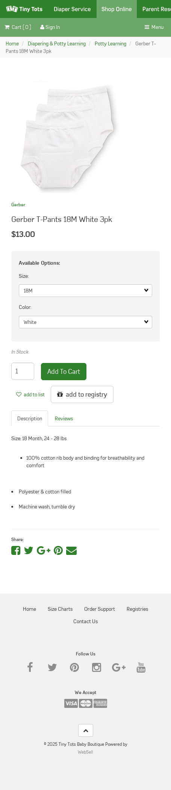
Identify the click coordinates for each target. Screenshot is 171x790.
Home (12, 43)
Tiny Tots (24, 9)
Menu (154, 27)
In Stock (20, 351)
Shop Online (117, 9)
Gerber (18, 204)
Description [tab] (29, 418)
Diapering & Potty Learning (57, 43)
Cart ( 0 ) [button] (18, 27)
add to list (30, 394)
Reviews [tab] (64, 418)
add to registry (82, 394)
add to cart (63, 371)
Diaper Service (72, 9)
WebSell (85, 752)
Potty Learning (110, 43)
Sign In (50, 27)
